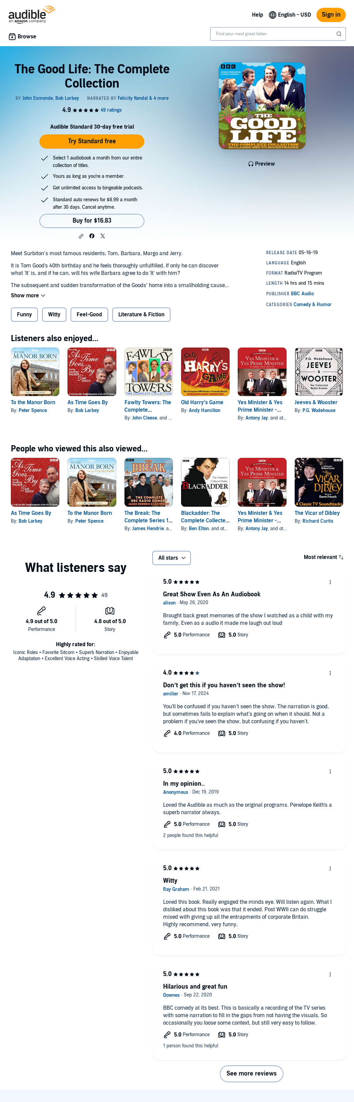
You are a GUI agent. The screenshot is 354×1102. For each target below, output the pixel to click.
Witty (54, 314)
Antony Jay (256, 418)
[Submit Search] (340, 34)
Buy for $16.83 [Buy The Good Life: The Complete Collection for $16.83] (92, 220)
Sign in (331, 14)
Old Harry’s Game (202, 402)
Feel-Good (89, 314)
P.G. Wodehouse (318, 410)
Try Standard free (92, 141)
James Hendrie (148, 528)
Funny (24, 314)
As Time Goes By (87, 402)
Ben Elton (199, 528)
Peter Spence (33, 410)
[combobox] (278, 34)
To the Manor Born (33, 402)
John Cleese (144, 418)
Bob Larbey (87, 410)
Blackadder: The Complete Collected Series (205, 520)
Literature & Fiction (141, 314)
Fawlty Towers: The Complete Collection (147, 410)
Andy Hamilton (204, 410)
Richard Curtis (317, 521)
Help (257, 15)
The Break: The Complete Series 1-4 (147, 520)
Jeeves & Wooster (316, 402)
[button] (81, 236)
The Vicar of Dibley (317, 513)
